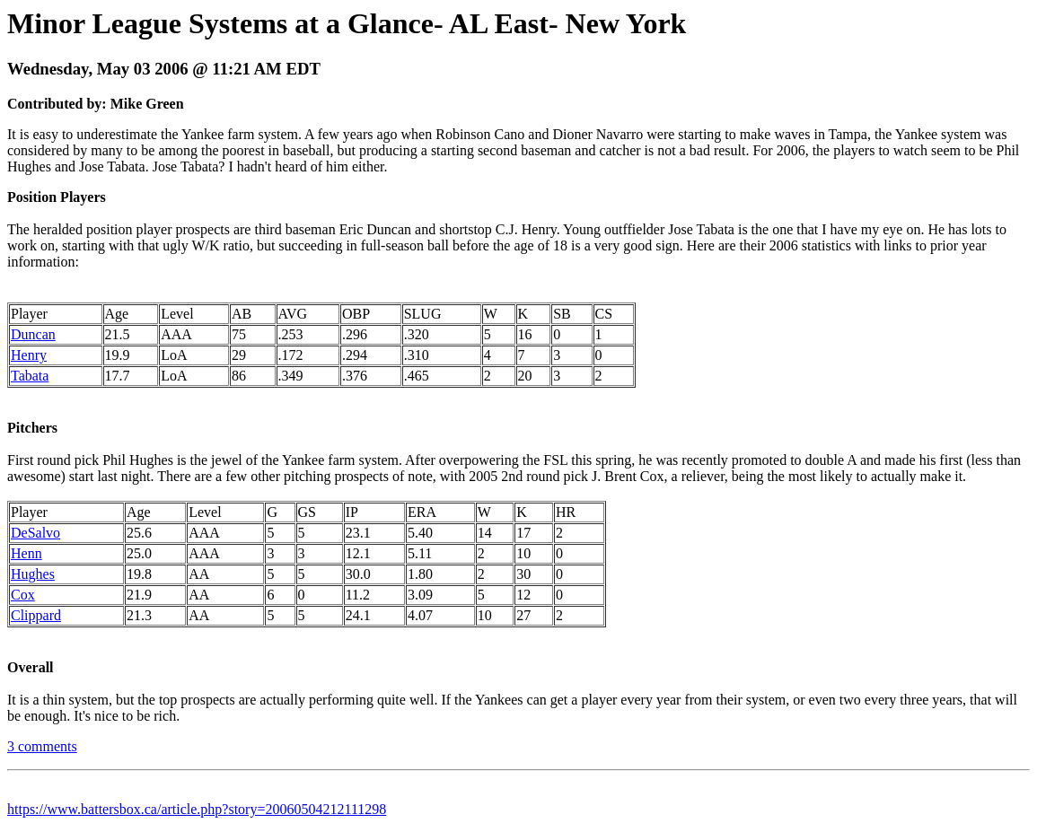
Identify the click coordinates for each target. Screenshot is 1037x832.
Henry (29, 355)
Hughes (33, 574)
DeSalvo (35, 532)
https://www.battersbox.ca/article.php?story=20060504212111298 (196, 809)
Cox (23, 594)
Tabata (29, 375)
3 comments (42, 746)
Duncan (33, 334)
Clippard (36, 615)
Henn (26, 553)
